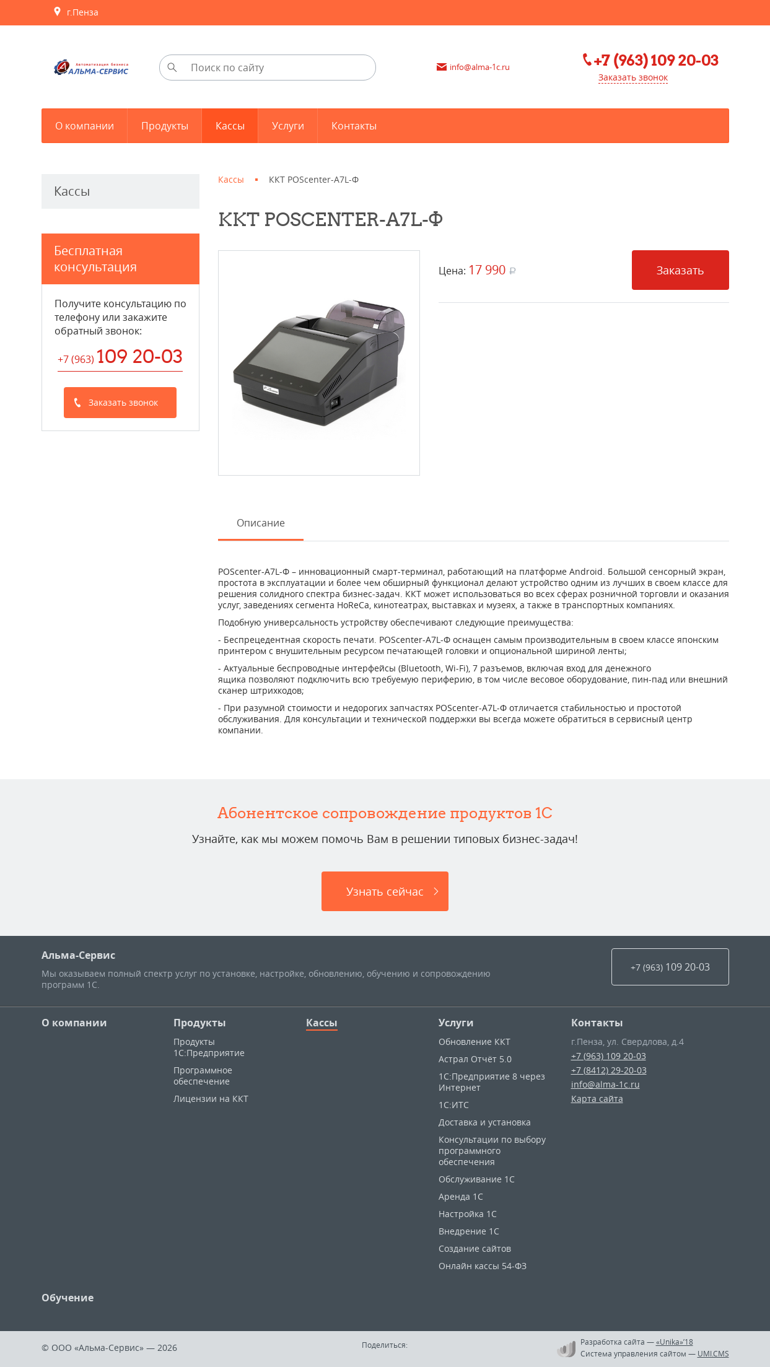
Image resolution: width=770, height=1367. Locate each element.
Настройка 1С (468, 1214)
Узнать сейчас (385, 891)
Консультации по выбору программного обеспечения (492, 1150)
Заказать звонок (633, 77)
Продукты (199, 1022)
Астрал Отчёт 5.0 (475, 1059)
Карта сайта (597, 1098)
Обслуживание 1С (477, 1179)
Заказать (680, 270)
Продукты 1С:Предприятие (209, 1047)
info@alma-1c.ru (605, 1084)
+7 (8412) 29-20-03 (609, 1070)
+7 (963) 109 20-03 (608, 1056)
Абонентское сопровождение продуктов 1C (385, 812)
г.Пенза (75, 12)
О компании (74, 1022)
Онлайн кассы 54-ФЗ (483, 1266)
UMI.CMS (713, 1353)
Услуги (456, 1022)
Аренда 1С (461, 1196)
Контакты (597, 1022)
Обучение (68, 1297)
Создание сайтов (475, 1248)
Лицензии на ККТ (210, 1098)
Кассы (322, 1022)
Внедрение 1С (469, 1231)
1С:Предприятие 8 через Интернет (492, 1081)
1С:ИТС (454, 1105)
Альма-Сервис (78, 955)
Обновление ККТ (474, 1041)
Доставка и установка (485, 1122)
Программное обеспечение (202, 1075)
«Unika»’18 (674, 1342)
